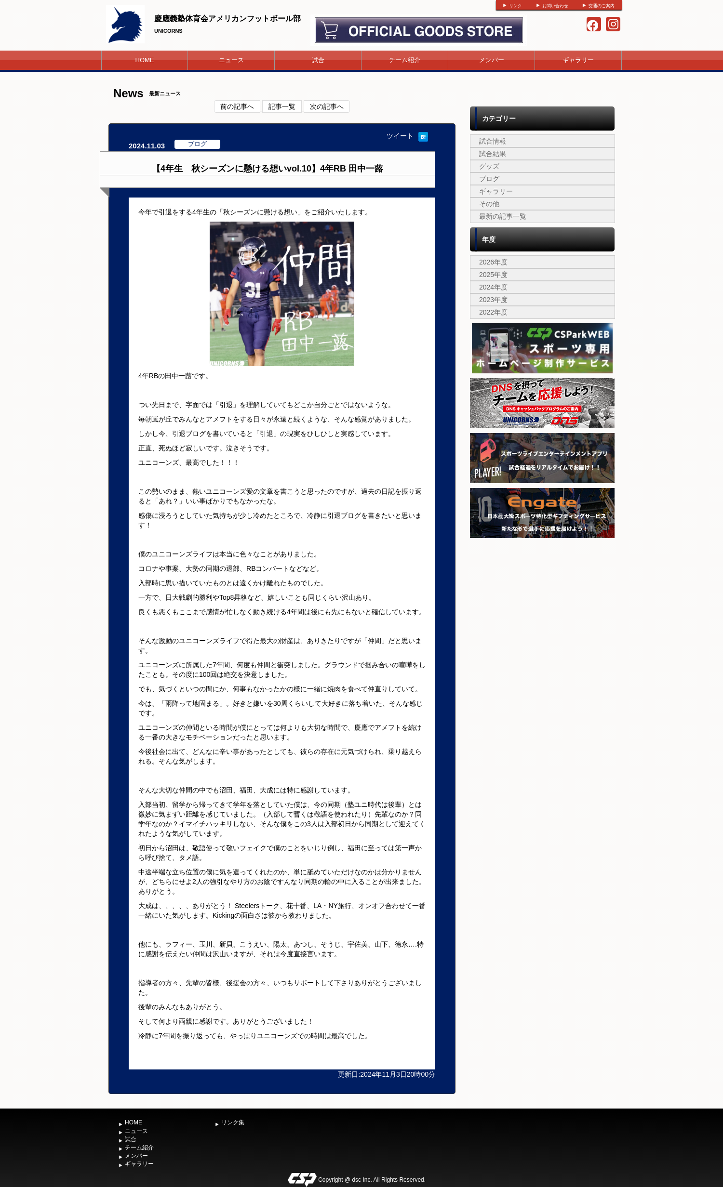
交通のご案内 (602, 5)
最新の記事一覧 (502, 216)
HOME (144, 60)
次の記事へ (327, 106)
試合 (318, 60)
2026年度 (493, 262)
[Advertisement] (542, 613)
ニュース (231, 60)
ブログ (489, 179)
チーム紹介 (404, 60)
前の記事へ (237, 106)
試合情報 (492, 141)
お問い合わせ (555, 5)
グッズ (489, 166)
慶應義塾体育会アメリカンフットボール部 (227, 18)
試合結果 (492, 154)
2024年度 (493, 287)
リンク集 (232, 1122)
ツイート (400, 136)
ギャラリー (578, 60)
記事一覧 (281, 106)
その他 (489, 204)
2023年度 (493, 299)
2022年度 (493, 312)
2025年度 (493, 274)
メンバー (491, 60)
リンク (515, 5)
